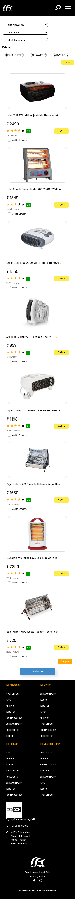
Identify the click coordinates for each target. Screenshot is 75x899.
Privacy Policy (37, 876)
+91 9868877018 (17, 826)
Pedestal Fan (12, 730)
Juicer (9, 700)
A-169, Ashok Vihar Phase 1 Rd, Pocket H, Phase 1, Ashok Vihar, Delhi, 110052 (22, 838)
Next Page (37, 671)
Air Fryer (10, 706)
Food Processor (14, 718)
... (60, 115)
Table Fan (10, 712)
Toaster (10, 736)
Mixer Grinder (12, 694)
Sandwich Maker (14, 724)
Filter (68, 62)
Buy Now (61, 131)
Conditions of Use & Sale (37, 872)
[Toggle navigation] (68, 8)
